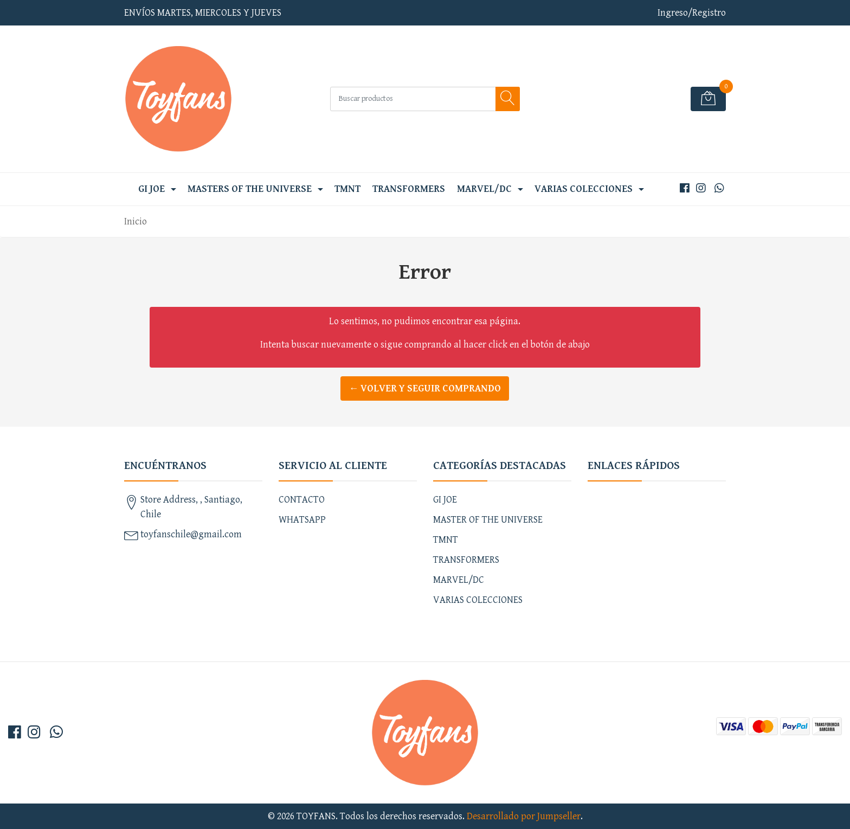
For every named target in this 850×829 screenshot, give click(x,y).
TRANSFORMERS (408, 189)
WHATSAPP (302, 519)
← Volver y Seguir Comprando (425, 388)
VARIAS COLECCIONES (584, 189)
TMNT (347, 189)
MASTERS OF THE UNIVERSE (250, 189)
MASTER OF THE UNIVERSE (488, 519)
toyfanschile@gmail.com (191, 534)
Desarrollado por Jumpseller (524, 816)
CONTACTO (302, 499)
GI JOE (151, 189)
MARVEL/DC (484, 189)
